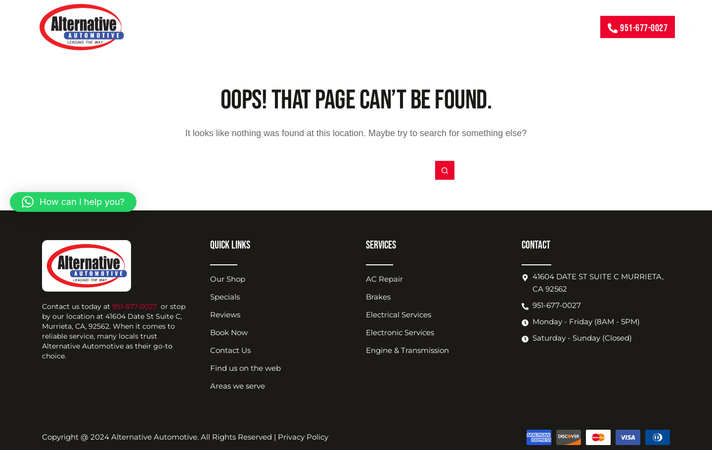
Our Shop (227, 279)
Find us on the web (245, 368)
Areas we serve (237, 386)
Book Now (502, 26)
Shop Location (430, 27)
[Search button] (445, 170)
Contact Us (560, 26)
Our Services (226, 27)
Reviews (225, 314)
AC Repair (384, 279)
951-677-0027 (134, 306)
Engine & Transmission (407, 350)
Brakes (378, 296)
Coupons (292, 26)
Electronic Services (400, 332)
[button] (73, 202)
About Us (352, 27)
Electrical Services (398, 314)
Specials (225, 296)
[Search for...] (346, 170)
